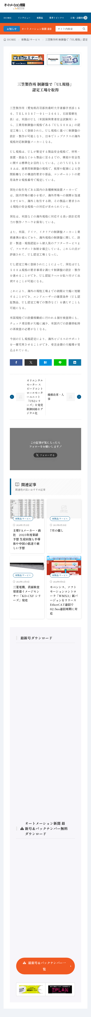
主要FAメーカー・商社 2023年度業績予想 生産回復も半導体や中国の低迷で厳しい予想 (27, 539)
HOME (8, 17)
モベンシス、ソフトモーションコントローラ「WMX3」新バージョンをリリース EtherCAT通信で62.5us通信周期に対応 (64, 600)
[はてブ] (45, 362)
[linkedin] (75, 362)
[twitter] (31, 362)
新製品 (40, 17)
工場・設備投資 (77, 17)
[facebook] (16, 362)
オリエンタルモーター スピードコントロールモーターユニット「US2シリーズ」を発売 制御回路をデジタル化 (35, 396)
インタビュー (24, 17)
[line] (60, 362)
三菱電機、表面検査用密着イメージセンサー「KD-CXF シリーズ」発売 (27, 593)
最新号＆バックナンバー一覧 (47, 966)
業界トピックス (56, 17)
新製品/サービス (30, 39)
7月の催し (57, 530)
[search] (84, 29)
